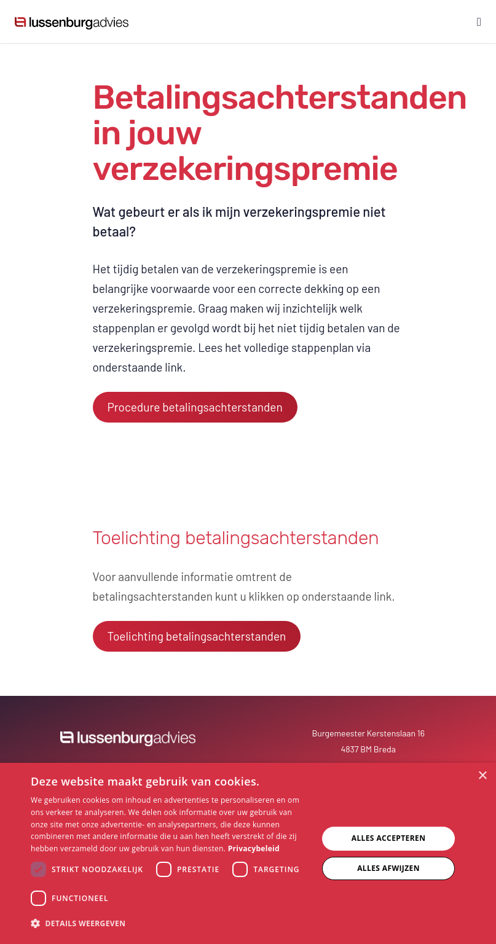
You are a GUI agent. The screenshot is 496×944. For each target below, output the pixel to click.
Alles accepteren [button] (389, 838)
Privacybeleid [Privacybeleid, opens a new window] (254, 848)
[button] (170, 924)
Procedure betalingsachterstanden (195, 407)
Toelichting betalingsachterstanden (197, 636)
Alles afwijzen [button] (388, 868)
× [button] (482, 776)
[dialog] (248, 853)
